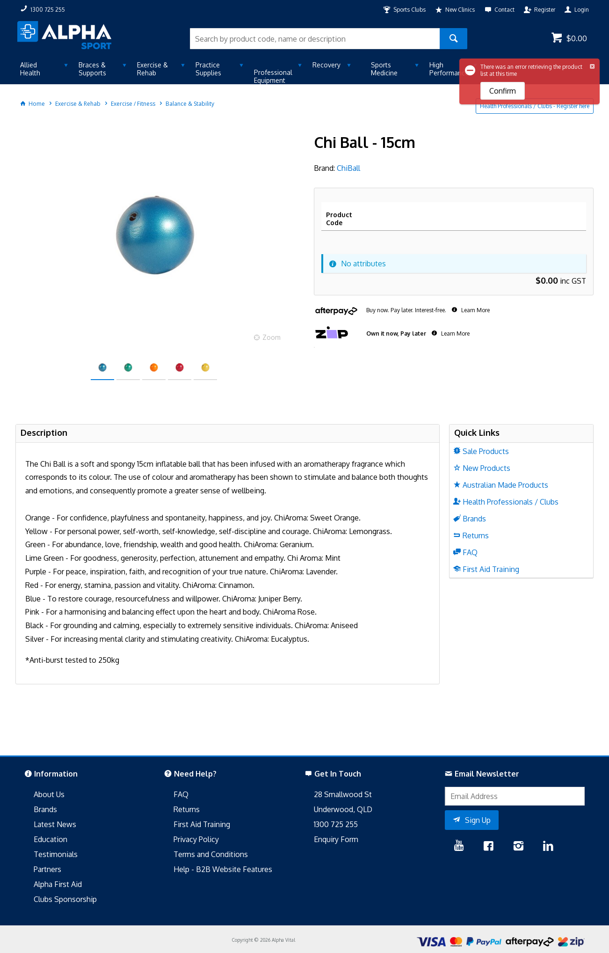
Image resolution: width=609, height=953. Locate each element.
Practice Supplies (208, 69)
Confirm (502, 90)
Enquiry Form (336, 839)
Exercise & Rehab (152, 69)
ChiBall (348, 168)
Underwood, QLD (343, 809)
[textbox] (315, 38)
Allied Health (30, 69)
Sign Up (478, 820)
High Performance (449, 69)
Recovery (326, 65)
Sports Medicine (384, 69)
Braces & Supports (92, 69)
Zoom (271, 337)
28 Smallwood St (343, 794)
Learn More (475, 310)
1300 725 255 (336, 824)
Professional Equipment (273, 76)
